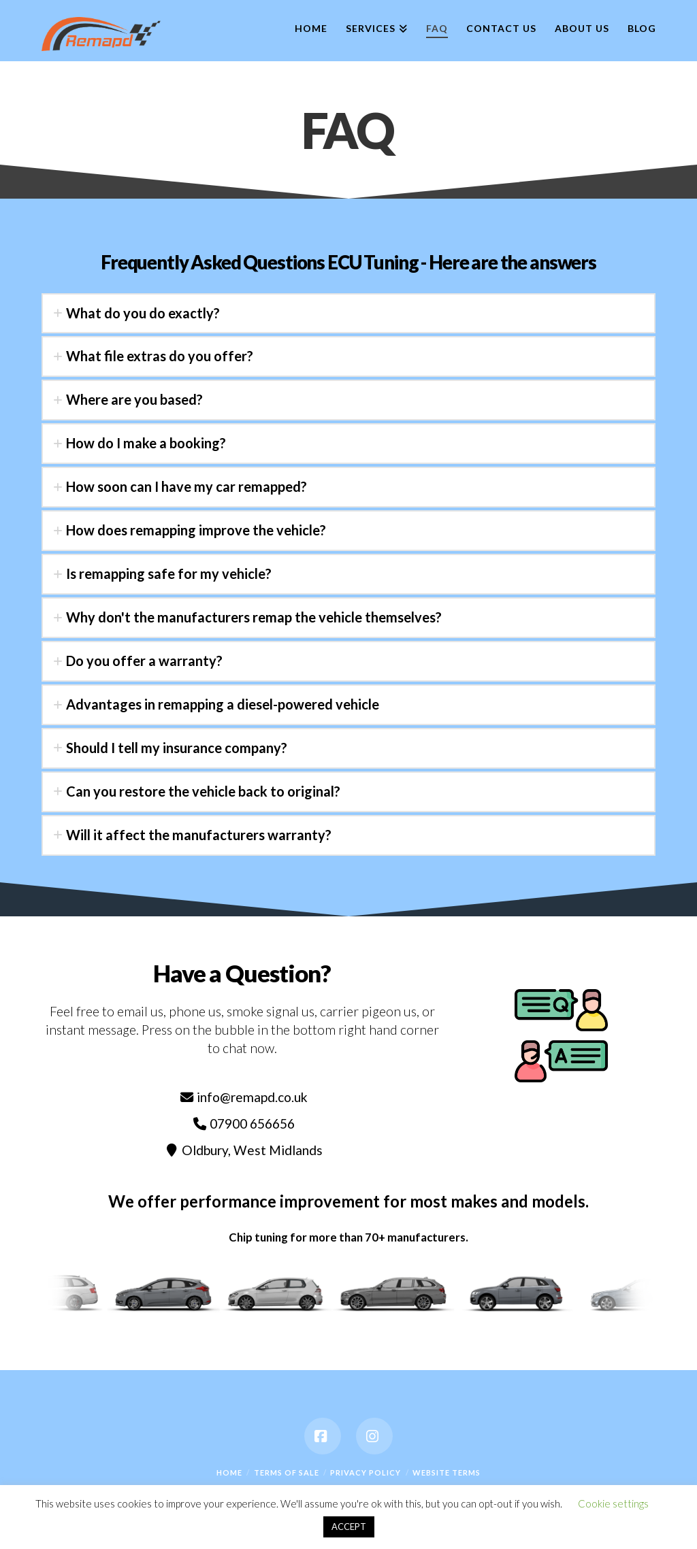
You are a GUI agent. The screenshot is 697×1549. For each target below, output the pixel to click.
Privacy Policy (365, 1472)
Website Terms (446, 1472)
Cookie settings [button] (613, 1503)
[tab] (348, 314)
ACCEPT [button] (348, 1526)
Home (229, 1472)
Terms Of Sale (286, 1472)
